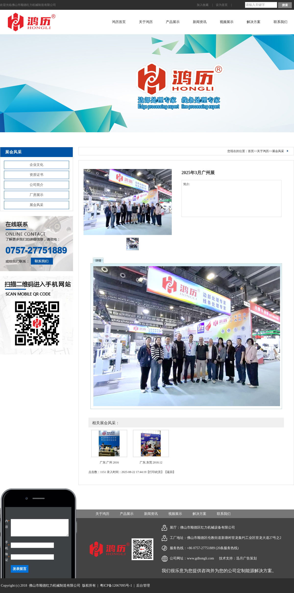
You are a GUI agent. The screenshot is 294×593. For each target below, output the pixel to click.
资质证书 (36, 175)
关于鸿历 (146, 22)
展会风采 (36, 205)
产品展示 (173, 22)
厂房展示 (36, 195)
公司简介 (36, 185)
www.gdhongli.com (200, 558)
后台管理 (143, 585)
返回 (170, 472)
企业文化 (36, 165)
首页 (251, 151)
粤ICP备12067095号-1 (116, 585)
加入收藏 (202, 5)
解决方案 (253, 22)
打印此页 (155, 472)
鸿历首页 (119, 22)
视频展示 (226, 22)
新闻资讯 (200, 22)
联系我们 (280, 22)
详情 (98, 260)
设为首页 (222, 5)
